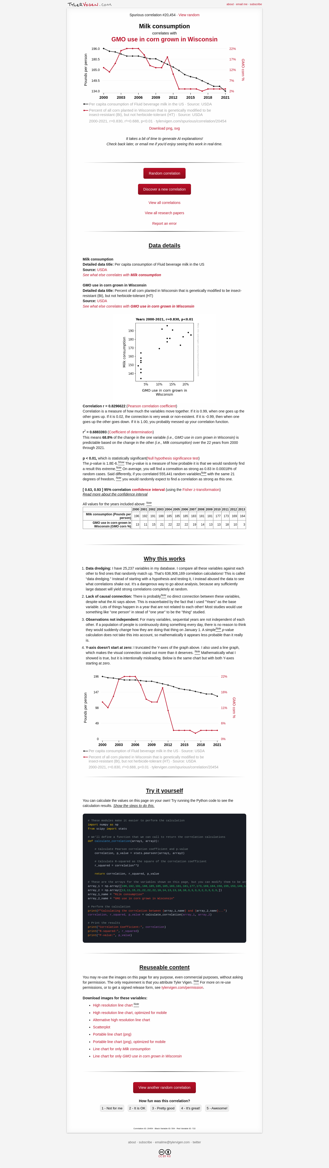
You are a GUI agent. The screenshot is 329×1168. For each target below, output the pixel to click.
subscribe (256, 4)
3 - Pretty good (163, 1108)
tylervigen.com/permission (182, 987)
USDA (102, 270)
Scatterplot (101, 1027)
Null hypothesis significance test (173, 458)
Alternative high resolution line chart (121, 1020)
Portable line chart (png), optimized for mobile (129, 1042)
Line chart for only (121, 1049)
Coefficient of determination (131, 432)
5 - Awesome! (217, 1108)
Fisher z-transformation (201, 490)
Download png (164, 126)
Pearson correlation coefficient (152, 406)
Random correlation (164, 173)
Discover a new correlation (164, 189)
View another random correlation (164, 1087)
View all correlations (164, 203)
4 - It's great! (190, 1108)
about (230, 4)
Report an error (164, 223)
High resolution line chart (113, 1005)
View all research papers (164, 213)
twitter (197, 1142)
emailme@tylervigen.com (172, 1142)
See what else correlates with (122, 275)
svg (177, 128)
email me (242, 4)
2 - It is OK (137, 1108)
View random (189, 15)
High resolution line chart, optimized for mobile (130, 1013)
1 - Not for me (112, 1108)
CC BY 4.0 (164, 1153)
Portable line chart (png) (112, 1034)
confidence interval (148, 490)
